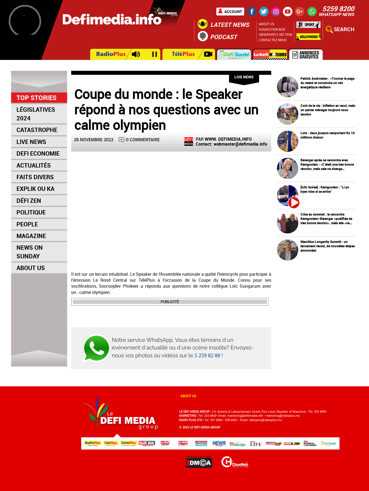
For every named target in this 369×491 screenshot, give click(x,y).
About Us (266, 24)
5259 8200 (338, 8)
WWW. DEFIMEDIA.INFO (228, 139)
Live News (31, 142)
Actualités (34, 165)
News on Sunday (30, 251)
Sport (308, 26)
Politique (31, 212)
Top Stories (37, 97)
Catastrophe (37, 130)
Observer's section (275, 34)
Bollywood (308, 36)
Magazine (31, 236)
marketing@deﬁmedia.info (245, 415)
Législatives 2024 (36, 113)
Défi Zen (29, 200)
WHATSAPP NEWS (336, 14)
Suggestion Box (272, 29)
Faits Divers (35, 177)
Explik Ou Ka (35, 188)
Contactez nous (272, 40)
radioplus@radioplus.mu (265, 420)
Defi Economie (38, 153)
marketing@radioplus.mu (283, 415)
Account (233, 11)
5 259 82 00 (207, 355)
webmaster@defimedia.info (240, 144)
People (27, 224)
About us (188, 396)
